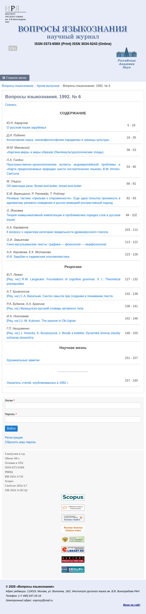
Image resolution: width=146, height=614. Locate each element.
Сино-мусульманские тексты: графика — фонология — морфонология (56, 244)
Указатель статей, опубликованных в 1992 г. (37, 382)
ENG (13, 48)
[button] (14, 78)
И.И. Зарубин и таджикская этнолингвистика (38, 256)
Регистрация (14, 437)
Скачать (11, 104)
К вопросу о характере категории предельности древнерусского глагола (57, 232)
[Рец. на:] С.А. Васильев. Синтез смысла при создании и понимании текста (60, 296)
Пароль (10, 414)
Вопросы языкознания (17, 85)
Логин (9, 400)
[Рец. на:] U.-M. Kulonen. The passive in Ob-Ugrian (41, 320)
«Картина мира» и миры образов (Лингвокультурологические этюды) (55, 152)
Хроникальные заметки (23, 360)
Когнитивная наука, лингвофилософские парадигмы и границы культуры (58, 139)
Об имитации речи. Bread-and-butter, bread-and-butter (44, 186)
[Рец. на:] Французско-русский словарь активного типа (45, 308)
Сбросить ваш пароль (20, 442)
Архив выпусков (48, 85)
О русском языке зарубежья (26, 127)
